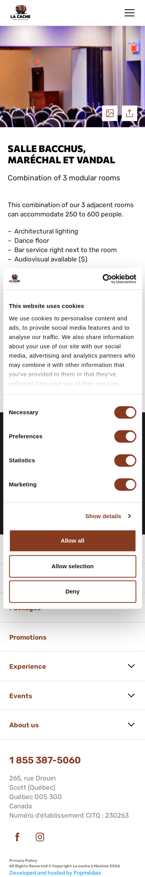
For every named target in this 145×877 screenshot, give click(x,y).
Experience (27, 666)
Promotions (27, 637)
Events (20, 696)
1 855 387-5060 (45, 760)
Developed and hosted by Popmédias (55, 873)
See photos (110, 113)
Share (129, 113)
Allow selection (72, 566)
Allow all (72, 540)
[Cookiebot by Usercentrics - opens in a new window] (103, 279)
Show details (103, 516)
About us (24, 725)
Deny (72, 591)
